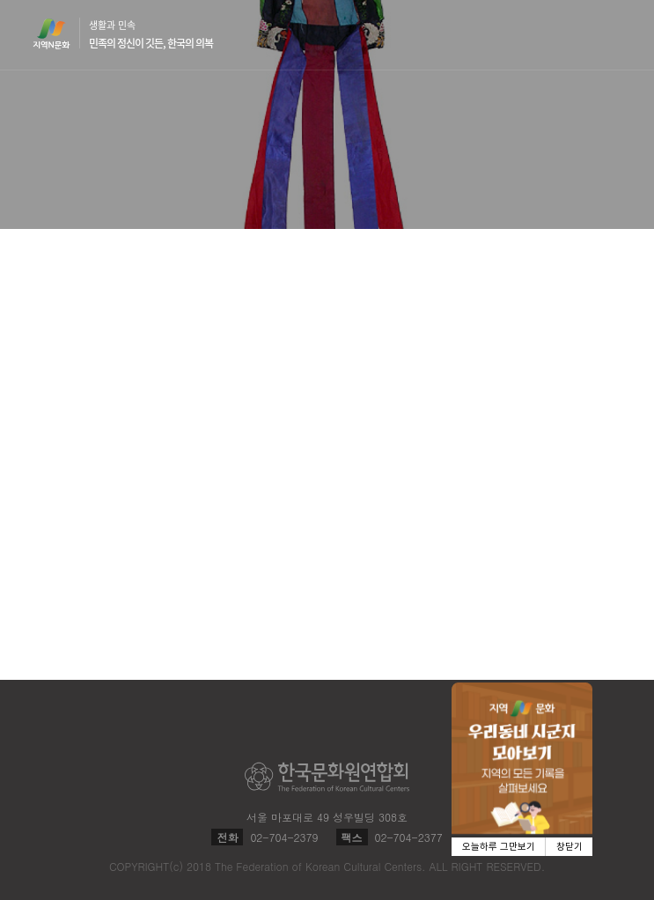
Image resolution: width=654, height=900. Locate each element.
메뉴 (610, 34)
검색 (577, 35)
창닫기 (569, 846)
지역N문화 (61, 33)
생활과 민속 (151, 34)
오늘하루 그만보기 (498, 846)
